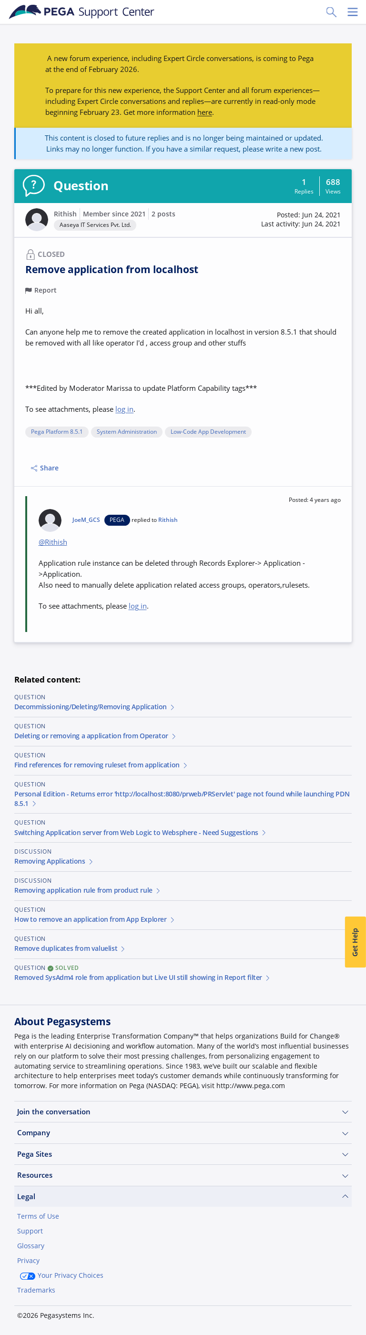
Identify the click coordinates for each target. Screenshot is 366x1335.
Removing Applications (54, 861)
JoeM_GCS (86, 520)
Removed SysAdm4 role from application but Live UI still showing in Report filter (142, 977)
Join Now (280, 1312)
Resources (183, 1175)
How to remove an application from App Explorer (94, 919)
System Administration (127, 432)
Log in (330, 1312)
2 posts (163, 214)
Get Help (355, 941)
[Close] (352, 1300)
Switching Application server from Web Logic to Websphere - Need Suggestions (140, 832)
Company (183, 1132)
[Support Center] (82, 11)
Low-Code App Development (208, 432)
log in (124, 409)
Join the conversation (183, 1111)
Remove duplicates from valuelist (70, 948)
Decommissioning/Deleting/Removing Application (95, 707)
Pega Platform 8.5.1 (57, 432)
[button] (301, 220)
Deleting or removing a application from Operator (95, 736)
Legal (183, 1196)
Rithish (65, 214)
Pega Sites (183, 1154)
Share (45, 468)
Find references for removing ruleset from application (101, 765)
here (204, 112)
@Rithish (53, 542)
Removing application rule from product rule (88, 890)
